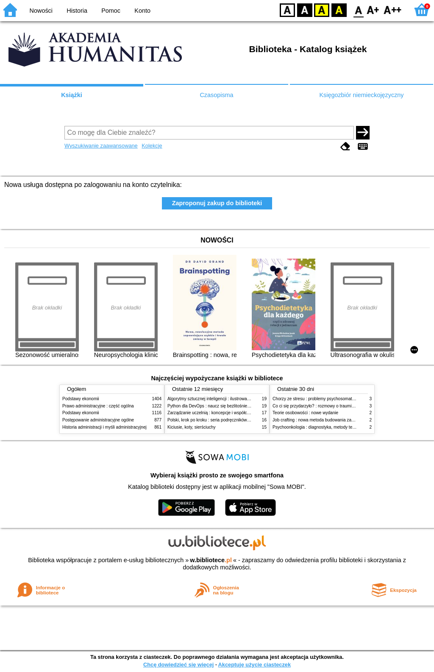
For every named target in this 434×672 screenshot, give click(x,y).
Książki (71, 95)
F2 (393, 9)
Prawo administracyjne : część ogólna (98, 406)
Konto (142, 10)
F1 (373, 9)
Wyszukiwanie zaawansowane (101, 145)
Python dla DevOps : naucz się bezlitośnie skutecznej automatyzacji (231, 406)
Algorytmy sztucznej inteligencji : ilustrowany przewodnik (220, 398)
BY (338, 9)
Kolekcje (152, 145)
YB (321, 9)
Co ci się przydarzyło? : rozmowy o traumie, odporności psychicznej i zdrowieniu (348, 406)
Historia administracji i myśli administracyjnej (104, 427)
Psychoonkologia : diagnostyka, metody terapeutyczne (324, 427)
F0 (358, 9)
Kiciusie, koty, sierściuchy (191, 427)
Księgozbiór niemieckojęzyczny (361, 95)
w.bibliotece (211, 560)
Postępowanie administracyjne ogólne (98, 420)
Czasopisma (216, 95)
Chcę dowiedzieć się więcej (178, 664)
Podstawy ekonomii (80, 398)
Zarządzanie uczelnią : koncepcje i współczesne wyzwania (222, 412)
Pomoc (110, 10)
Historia (77, 10)
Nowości (41, 10)
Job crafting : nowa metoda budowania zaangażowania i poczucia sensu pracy (347, 420)
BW (304, 9)
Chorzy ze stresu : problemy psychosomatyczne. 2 (320, 398)
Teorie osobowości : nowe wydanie (305, 412)
